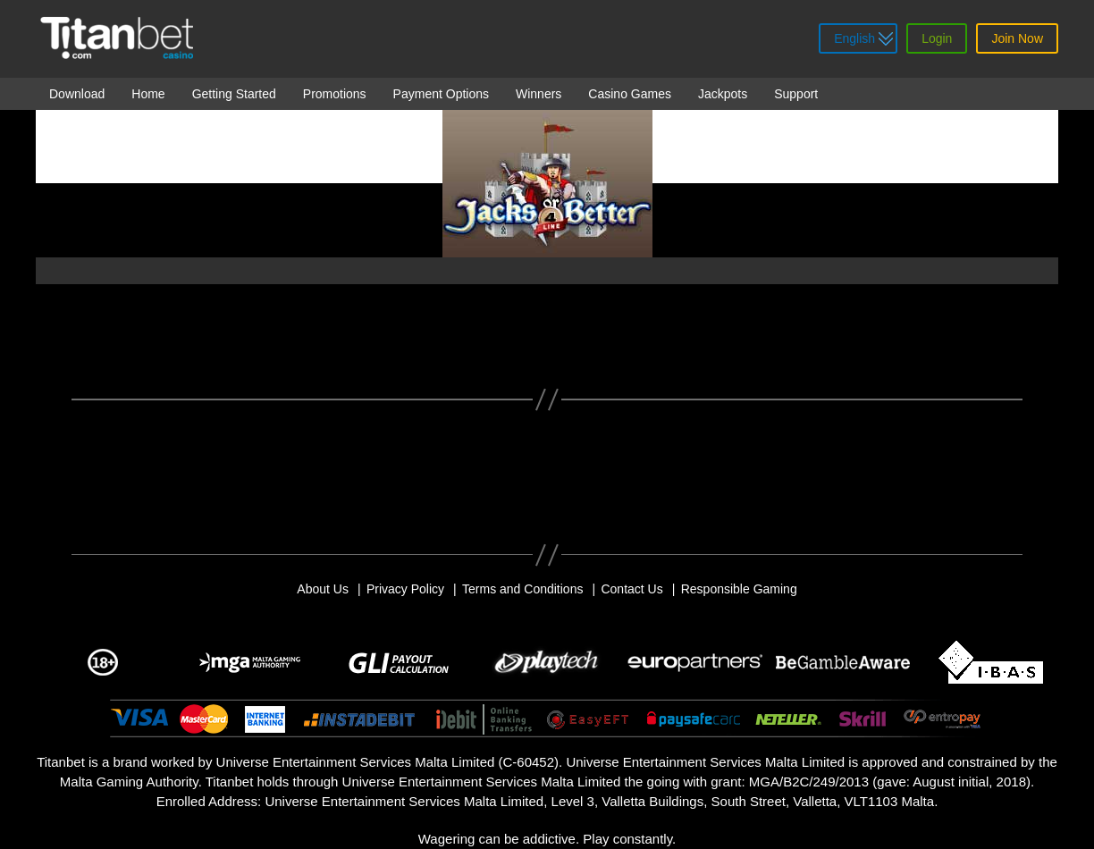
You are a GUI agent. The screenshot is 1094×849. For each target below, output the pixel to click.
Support (796, 94)
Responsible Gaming (739, 589)
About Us (323, 589)
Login (936, 38)
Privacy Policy (405, 589)
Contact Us (631, 589)
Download (77, 94)
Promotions (334, 94)
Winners (538, 94)
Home (147, 94)
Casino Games (629, 94)
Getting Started (234, 94)
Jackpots (722, 94)
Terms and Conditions (522, 589)
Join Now (1017, 38)
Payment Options (441, 94)
